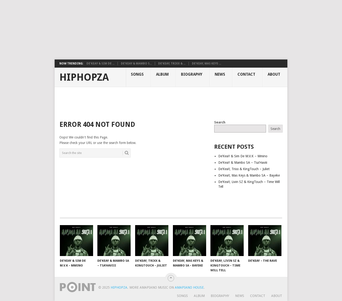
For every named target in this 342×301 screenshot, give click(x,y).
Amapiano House (189, 287)
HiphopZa (84, 77)
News (220, 74)
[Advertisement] (115, 29)
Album (162, 74)
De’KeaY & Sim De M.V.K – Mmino (242, 156)
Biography (191, 74)
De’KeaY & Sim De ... (100, 63)
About (274, 74)
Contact (246, 74)
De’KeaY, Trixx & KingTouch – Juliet (244, 169)
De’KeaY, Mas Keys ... (206, 63)
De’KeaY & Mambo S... (136, 63)
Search (219, 122)
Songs (137, 74)
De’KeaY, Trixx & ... (171, 63)
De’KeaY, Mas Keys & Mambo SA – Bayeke (249, 175)
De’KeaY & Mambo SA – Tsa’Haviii (242, 162)
